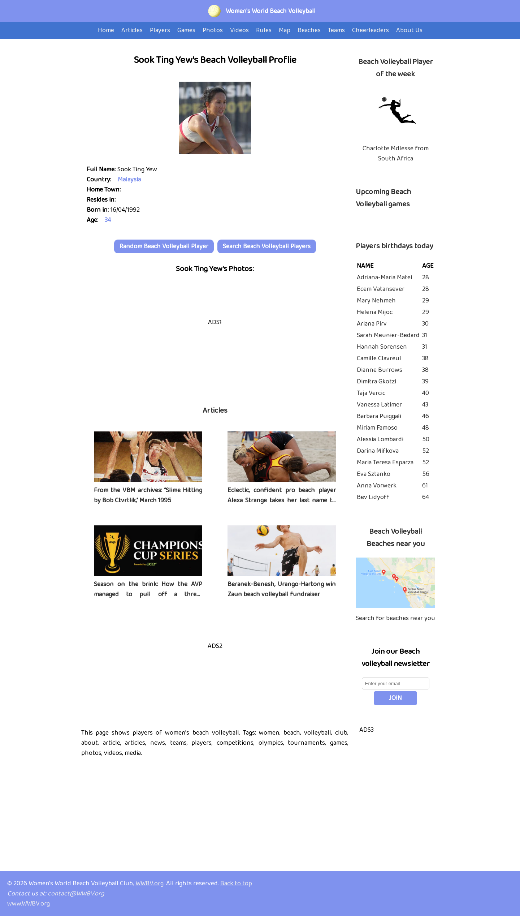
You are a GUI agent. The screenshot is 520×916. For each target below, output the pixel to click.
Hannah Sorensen (382, 347)
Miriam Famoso (377, 428)
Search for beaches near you (395, 618)
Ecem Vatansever (380, 289)
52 (425, 451)
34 (108, 220)
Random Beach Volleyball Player (164, 246)
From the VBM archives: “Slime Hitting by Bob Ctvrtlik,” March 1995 (148, 495)
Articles (215, 410)
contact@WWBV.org (76, 894)
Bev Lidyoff (373, 497)
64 (425, 497)
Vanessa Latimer (379, 405)
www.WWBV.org (28, 904)
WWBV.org (149, 883)
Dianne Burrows (379, 370)
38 (425, 358)
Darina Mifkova (378, 451)
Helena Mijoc (375, 312)
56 (425, 474)
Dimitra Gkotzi (376, 382)
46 (425, 416)
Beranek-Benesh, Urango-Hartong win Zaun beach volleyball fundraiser (282, 589)
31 (424, 335)
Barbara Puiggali (379, 416)
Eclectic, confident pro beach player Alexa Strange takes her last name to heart (282, 500)
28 (425, 277)
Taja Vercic (371, 393)
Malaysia (129, 180)
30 (425, 324)
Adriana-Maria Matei (384, 277)
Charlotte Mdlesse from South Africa (396, 153)
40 (425, 393)
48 (425, 428)
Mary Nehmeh (376, 301)
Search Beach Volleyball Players (267, 246)
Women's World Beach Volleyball (271, 11)
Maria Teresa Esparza (385, 462)
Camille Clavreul (379, 358)
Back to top (236, 883)
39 (425, 382)
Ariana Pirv (372, 324)
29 (425, 301)
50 (425, 439)
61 (425, 486)
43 (425, 405)
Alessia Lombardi (380, 439)
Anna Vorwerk (376, 486)
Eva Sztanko (373, 474)
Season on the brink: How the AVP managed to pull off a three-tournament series (148, 594)
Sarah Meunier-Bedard (388, 335)
